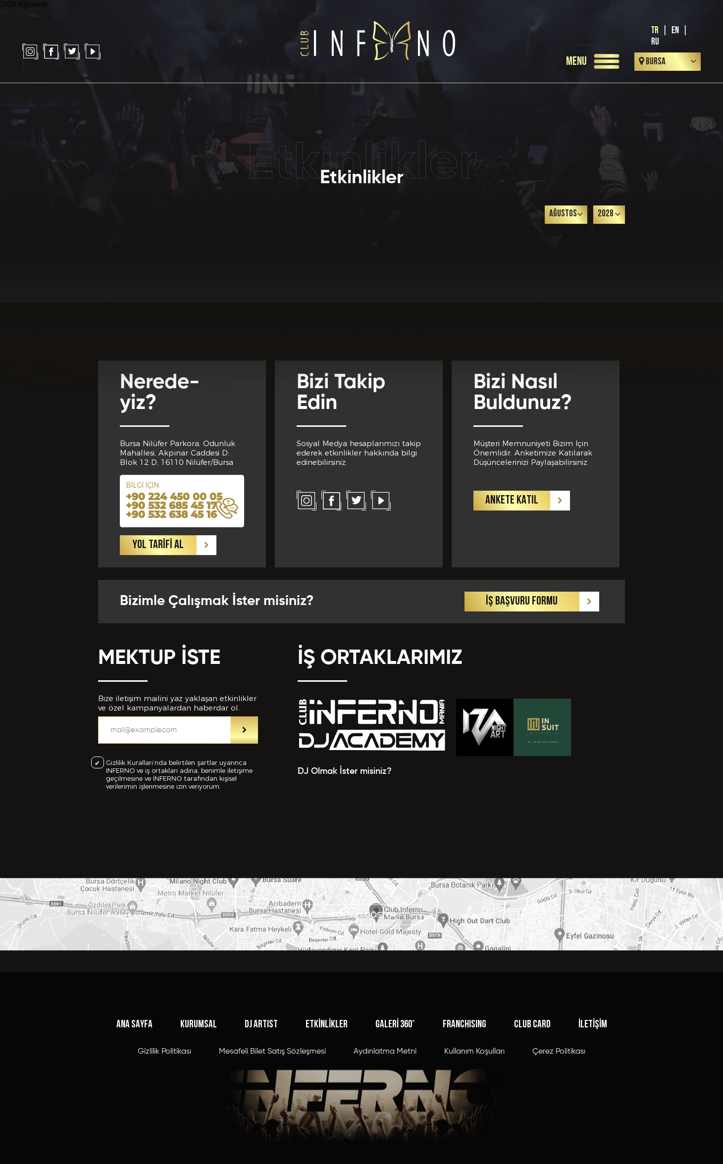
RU (655, 42)
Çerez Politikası (558, 1137)
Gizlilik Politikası (164, 1137)
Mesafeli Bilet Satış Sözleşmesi (272, 1137)
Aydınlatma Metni (385, 1137)
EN (675, 30)
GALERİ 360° (395, 1110)
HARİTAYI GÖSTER (361, 942)
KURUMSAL (198, 1110)
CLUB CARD (532, 1110)
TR (655, 30)
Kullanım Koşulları (474, 1137)
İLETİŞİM (592, 1110)
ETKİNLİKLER (327, 1110)
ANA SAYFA (134, 1110)
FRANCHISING (464, 1110)
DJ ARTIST (261, 1110)
